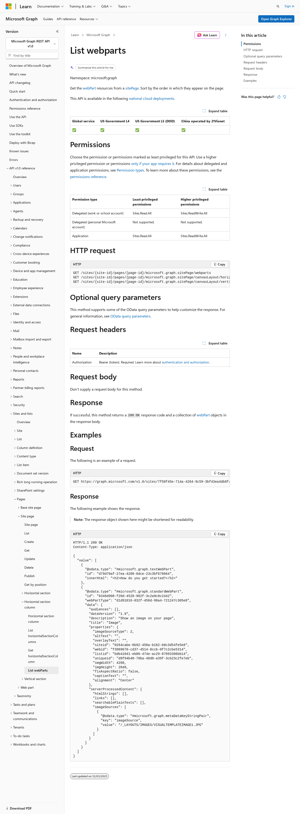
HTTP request (253, 50)
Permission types (130, 170)
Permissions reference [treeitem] (24, 108)
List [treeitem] (26, 533)
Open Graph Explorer (276, 19)
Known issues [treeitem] (19, 151)
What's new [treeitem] (17, 74)
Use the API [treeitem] (17, 117)
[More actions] (226, 35)
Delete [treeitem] (29, 567)
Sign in (289, 6)
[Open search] (278, 6)
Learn (75, 35)
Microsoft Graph (98, 35)
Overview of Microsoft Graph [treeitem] (30, 65)
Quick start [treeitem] (17, 91)
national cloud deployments (151, 98)
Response (250, 74)
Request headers (255, 62)
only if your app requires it (152, 163)
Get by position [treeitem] (35, 584)
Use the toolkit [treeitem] (19, 134)
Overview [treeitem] (19, 177)
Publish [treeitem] (29, 576)
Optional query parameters (263, 56)
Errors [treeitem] (13, 159)
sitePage (132, 88)
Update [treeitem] (29, 558)
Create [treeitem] (29, 541)
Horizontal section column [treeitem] (41, 619)
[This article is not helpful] (284, 97)
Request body (253, 68)
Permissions (252, 43)
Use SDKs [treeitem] (16, 125)
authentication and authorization (185, 362)
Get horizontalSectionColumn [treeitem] (43, 656)
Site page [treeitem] (31, 524)
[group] (150, 277)
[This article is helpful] (279, 97)
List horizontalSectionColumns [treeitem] (43, 636)
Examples (250, 80)
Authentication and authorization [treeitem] (33, 99)
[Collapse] (57, 31)
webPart (89, 88)
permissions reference (88, 176)
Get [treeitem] (27, 550)
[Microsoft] (9, 6)
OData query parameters (130, 316)
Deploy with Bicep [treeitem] (22, 142)
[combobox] (32, 43)
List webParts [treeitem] (38, 670)
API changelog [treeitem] (19, 82)
